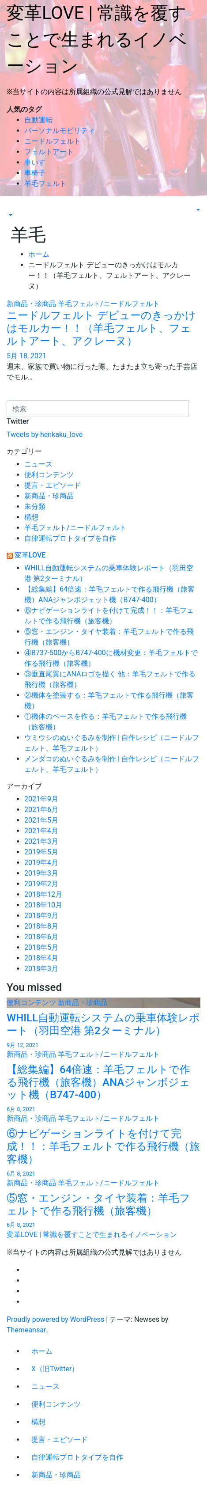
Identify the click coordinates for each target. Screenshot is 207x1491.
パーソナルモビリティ (59, 130)
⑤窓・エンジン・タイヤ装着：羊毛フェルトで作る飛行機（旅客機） (98, 1204)
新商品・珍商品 (32, 304)
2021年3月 (41, 841)
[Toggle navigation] (12, 207)
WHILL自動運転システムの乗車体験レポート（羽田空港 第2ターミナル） (103, 1024)
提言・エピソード (52, 485)
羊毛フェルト (45, 183)
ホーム (38, 254)
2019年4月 (41, 862)
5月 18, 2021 (26, 356)
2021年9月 (41, 799)
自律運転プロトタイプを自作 (70, 538)
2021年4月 (41, 831)
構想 (31, 517)
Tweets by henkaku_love (45, 434)
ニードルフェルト (52, 141)
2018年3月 (41, 968)
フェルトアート (49, 152)
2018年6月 (41, 937)
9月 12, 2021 (22, 1045)
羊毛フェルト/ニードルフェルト (109, 304)
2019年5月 (41, 852)
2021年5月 (41, 820)
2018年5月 (41, 947)
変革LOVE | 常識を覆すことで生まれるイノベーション (97, 39)
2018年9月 (41, 915)
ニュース (38, 464)
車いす (34, 162)
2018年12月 (43, 894)
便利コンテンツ (49, 474)
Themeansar (26, 1330)
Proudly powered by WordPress (56, 1319)
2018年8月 (41, 926)
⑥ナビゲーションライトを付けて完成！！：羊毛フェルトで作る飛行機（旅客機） (103, 1146)
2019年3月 (41, 873)
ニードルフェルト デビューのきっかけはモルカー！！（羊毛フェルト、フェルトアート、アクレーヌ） (101, 328)
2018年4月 (41, 958)
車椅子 (34, 173)
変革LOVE (30, 555)
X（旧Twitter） (55, 1369)
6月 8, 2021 (21, 1109)
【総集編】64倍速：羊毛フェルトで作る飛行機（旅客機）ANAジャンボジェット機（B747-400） (98, 1082)
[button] (9, 215)
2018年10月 (43, 905)
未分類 (34, 506)
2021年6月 (41, 809)
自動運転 (38, 120)
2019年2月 (41, 884)
